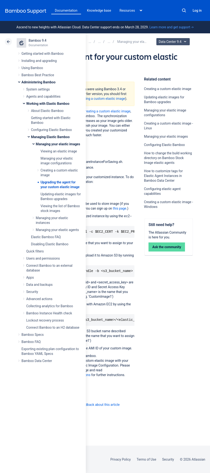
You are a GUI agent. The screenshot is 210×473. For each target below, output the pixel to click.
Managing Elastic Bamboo (50, 137)
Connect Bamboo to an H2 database (52, 327)
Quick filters (35, 251)
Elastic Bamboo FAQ (46, 237)
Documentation (66, 10)
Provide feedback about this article (94, 405)
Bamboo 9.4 (37, 40)
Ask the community (166, 247)
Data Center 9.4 (174, 41)
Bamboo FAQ (31, 342)
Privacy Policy (120, 459)
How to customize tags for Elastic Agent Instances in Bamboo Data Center (163, 175)
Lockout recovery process (45, 320)
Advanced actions (39, 299)
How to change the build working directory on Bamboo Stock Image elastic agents (168, 158)
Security (32, 292)
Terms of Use (146, 459)
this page (119, 208)
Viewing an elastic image (59, 151)
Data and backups (39, 285)
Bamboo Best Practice (37, 75)
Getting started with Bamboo (42, 53)
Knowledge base (99, 10)
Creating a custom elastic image (167, 89)
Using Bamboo (32, 68)
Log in (197, 10)
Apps (30, 277)
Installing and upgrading (39, 61)
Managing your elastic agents (57, 230)
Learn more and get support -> (171, 27)
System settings (38, 89)
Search (184, 10)
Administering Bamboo (38, 82)
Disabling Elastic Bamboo (49, 244)
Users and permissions (43, 258)
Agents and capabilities (43, 96)
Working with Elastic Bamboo (47, 104)
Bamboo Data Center (36, 361)
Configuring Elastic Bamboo (51, 130)
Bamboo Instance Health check (49, 313)
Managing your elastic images (58, 144)
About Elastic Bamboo (47, 111)
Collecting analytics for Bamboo (49, 306)
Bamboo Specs (32, 335)
